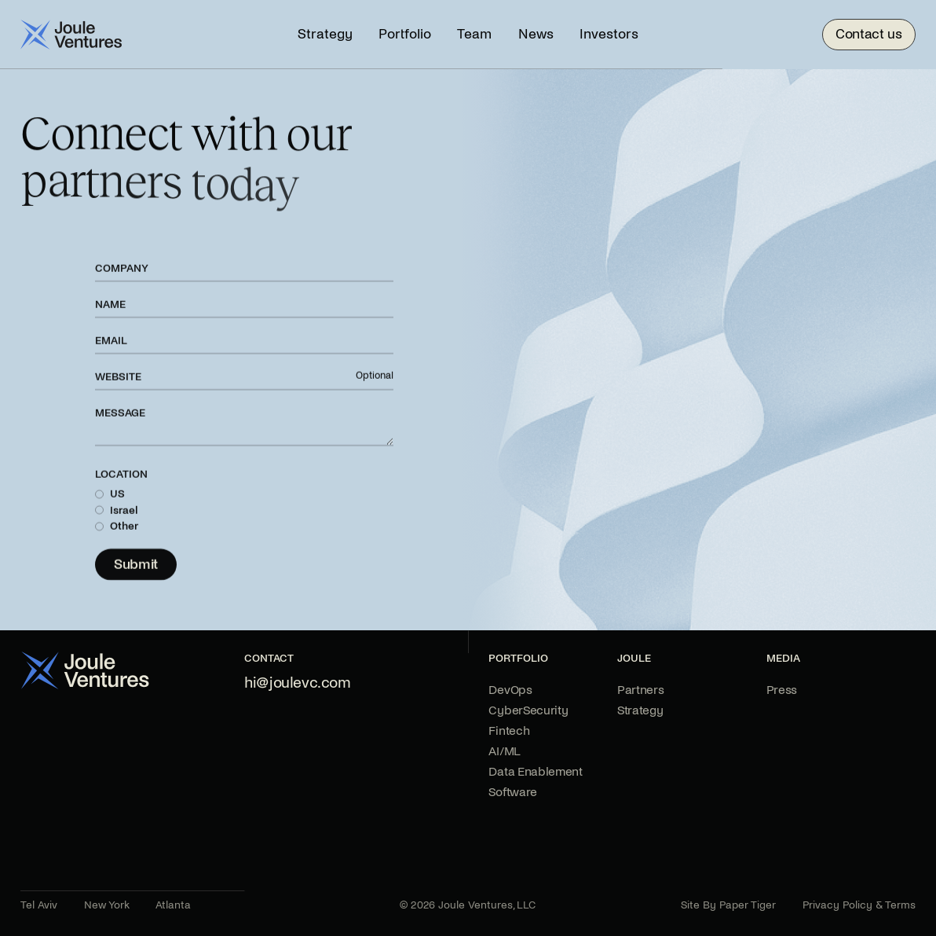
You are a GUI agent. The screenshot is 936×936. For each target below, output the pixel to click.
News (536, 34)
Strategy (325, 34)
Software (512, 791)
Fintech (508, 730)
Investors (609, 34)
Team (474, 34)
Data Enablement (535, 771)
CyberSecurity (528, 710)
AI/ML (504, 751)
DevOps (510, 689)
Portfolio (404, 34)
